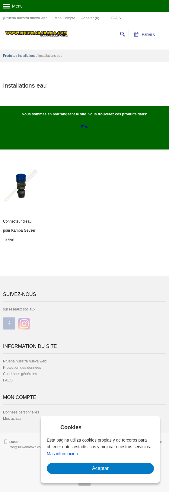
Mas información (62, 453)
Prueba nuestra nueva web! (25, 361)
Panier (144, 34)
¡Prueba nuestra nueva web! (26, 18)
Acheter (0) (90, 18)
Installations (27, 55)
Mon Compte (65, 18)
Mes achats (12, 418)
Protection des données (22, 367)
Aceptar (100, 468)
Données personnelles (21, 412)
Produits (9, 55)
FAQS (116, 18)
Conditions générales (20, 374)
